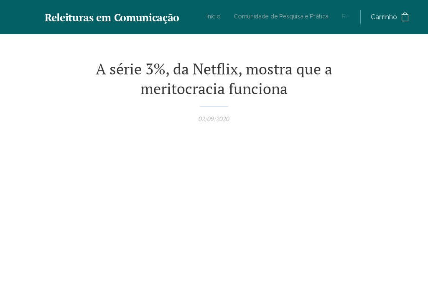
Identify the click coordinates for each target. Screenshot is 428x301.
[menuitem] (294, 17)
